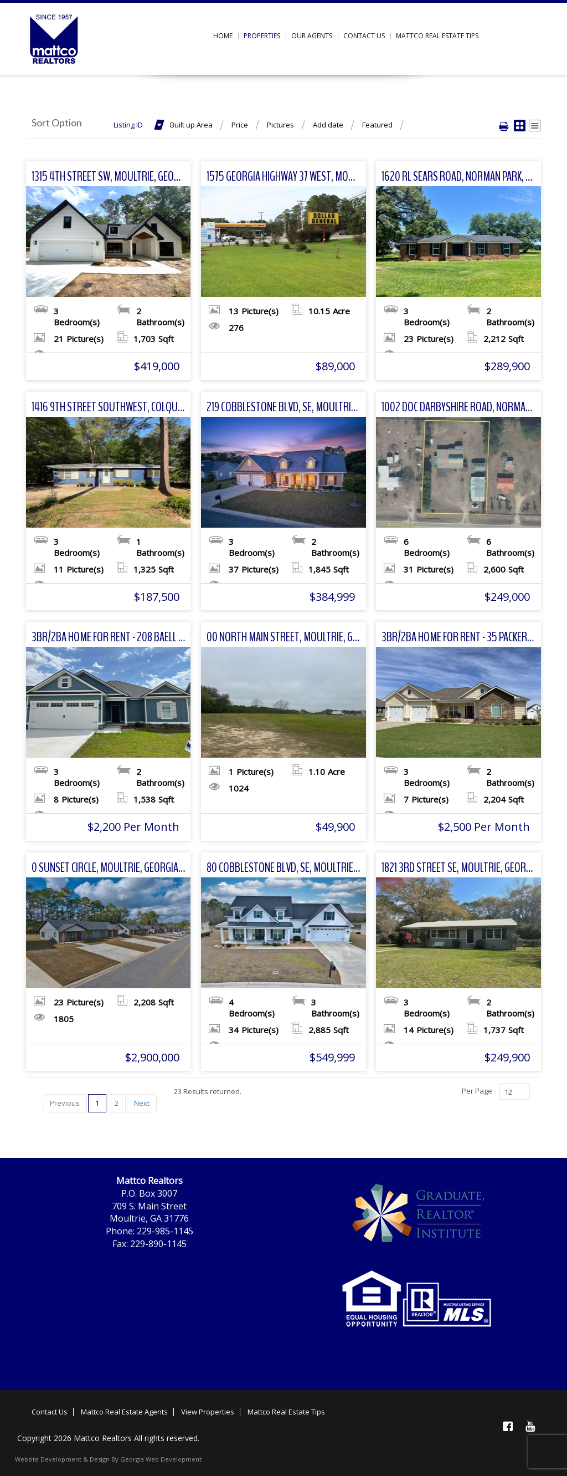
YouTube (530, 1426)
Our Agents (311, 35)
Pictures (280, 125)
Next (142, 1103)
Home (223, 35)
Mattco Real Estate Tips (437, 35)
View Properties (207, 1412)
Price (239, 125)
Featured (377, 125)
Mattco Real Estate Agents (124, 1412)
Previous (65, 1103)
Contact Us (50, 1412)
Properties (262, 35)
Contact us (364, 35)
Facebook (507, 1426)
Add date (328, 125)
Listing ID (128, 125)
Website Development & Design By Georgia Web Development (108, 1459)
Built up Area (191, 125)
